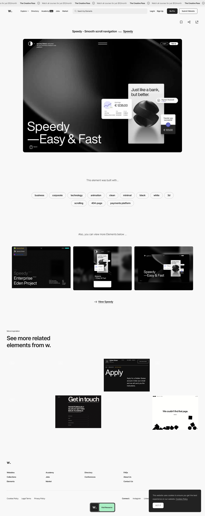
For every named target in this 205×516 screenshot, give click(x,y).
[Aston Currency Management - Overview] (78, 375)
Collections (11, 477)
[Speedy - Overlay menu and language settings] (41, 267)
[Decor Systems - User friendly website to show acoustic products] (30, 411)
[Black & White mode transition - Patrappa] (127, 411)
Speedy (128, 31)
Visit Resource (106, 507)
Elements (11, 481)
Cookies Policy (12, 498)
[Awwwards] (10, 11)
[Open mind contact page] (30, 375)
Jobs (58, 11)
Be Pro (172, 11)
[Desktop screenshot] (163, 268)
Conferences (90, 477)
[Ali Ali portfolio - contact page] (78, 411)
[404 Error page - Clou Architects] (175, 412)
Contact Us (128, 481)
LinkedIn (147, 498)
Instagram (137, 498)
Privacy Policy (39, 498)
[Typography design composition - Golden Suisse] (127, 375)
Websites (11, 472)
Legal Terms (26, 498)
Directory (35, 11)
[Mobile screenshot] (102, 268)
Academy (47, 11)
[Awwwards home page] (94, 507)
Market (65, 11)
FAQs (126, 472)
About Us (127, 477)
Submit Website (188, 11)
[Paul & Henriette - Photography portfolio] (175, 375)
